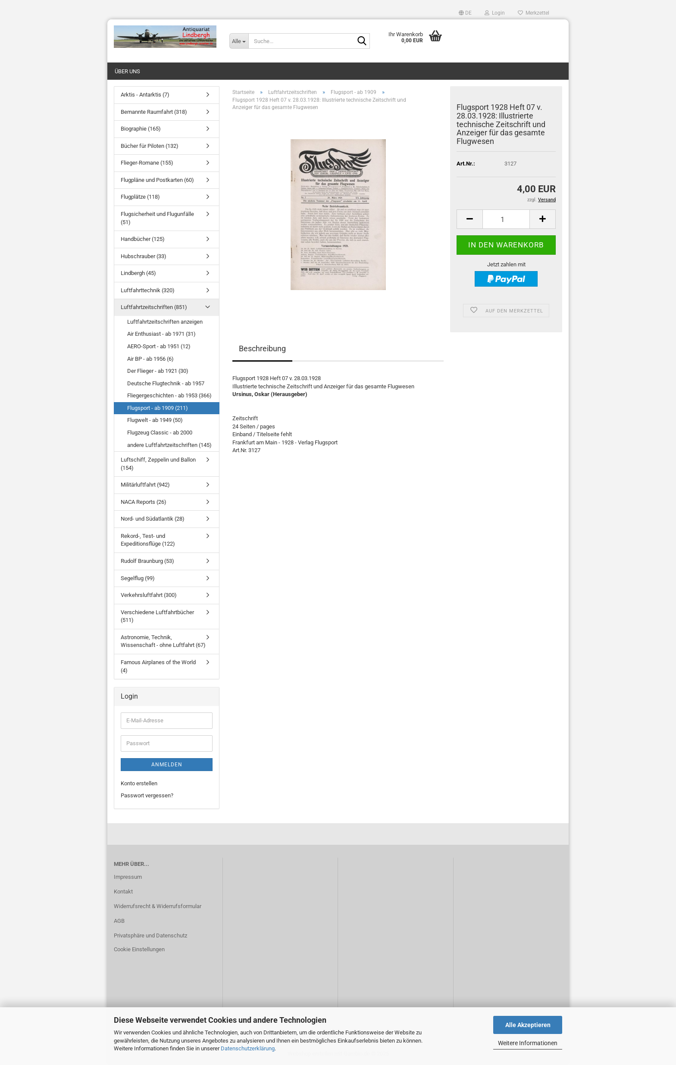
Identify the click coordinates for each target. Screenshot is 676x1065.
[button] (465, 12)
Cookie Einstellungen (139, 949)
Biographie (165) (141, 128)
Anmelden (166, 765)
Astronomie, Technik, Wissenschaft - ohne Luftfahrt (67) (163, 641)
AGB (119, 921)
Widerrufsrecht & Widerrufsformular (157, 906)
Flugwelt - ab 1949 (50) (155, 420)
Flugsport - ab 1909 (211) (157, 408)
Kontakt (123, 891)
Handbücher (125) (143, 239)
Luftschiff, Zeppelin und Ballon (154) (158, 463)
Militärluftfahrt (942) (145, 484)
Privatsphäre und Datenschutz (150, 935)
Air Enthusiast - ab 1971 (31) (161, 334)
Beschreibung (262, 348)
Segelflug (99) (138, 578)
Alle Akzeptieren (528, 1024)
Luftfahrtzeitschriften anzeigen (165, 322)
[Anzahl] (506, 219)
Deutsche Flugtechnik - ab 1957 (165, 383)
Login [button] (495, 13)
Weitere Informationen (527, 1043)
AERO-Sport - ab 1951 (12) (159, 346)
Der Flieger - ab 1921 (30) (157, 371)
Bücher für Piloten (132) (149, 146)
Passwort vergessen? (147, 795)
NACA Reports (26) (143, 502)
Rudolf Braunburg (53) (147, 561)
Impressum (128, 877)
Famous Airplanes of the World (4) (158, 666)
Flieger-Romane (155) (147, 162)
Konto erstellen (139, 783)
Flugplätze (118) (140, 197)
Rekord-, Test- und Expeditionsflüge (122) (148, 540)
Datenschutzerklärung (248, 1048)
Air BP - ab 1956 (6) (150, 359)
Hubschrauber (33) (143, 256)
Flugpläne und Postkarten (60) (157, 180)
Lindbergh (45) (138, 273)
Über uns (127, 71)
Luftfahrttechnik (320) (148, 290)
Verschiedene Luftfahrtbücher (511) (157, 616)
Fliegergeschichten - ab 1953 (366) (169, 395)
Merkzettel (533, 13)
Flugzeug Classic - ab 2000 (159, 432)
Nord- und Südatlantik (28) (153, 518)
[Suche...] (238, 41)
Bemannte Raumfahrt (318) (154, 112)
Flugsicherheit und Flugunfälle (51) (157, 218)
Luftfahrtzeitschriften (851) (154, 307)
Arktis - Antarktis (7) (145, 94)
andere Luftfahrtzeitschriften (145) (169, 445)
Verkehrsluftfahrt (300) (149, 595)
